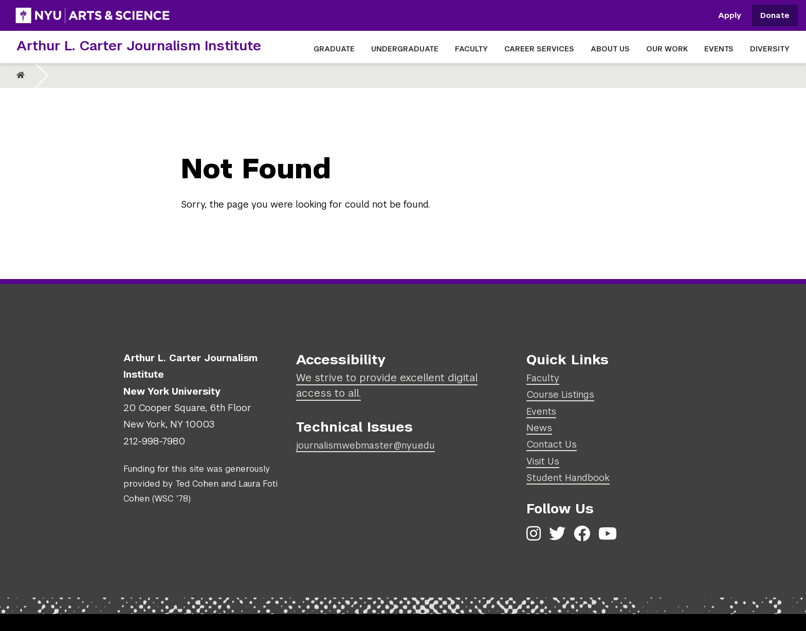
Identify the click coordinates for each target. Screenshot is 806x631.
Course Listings (560, 394)
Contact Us (551, 444)
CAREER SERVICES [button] (539, 48)
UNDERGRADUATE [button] (404, 48)
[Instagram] (533, 534)
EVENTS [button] (719, 48)
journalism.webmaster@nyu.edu (365, 445)
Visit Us (542, 461)
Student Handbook (568, 478)
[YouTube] (607, 534)
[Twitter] (557, 534)
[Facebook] (582, 534)
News (539, 428)
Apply (729, 16)
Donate (775, 16)
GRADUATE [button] (334, 48)
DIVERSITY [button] (770, 48)
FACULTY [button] (471, 48)
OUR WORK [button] (667, 48)
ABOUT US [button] (610, 48)
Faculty (542, 378)
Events (541, 411)
